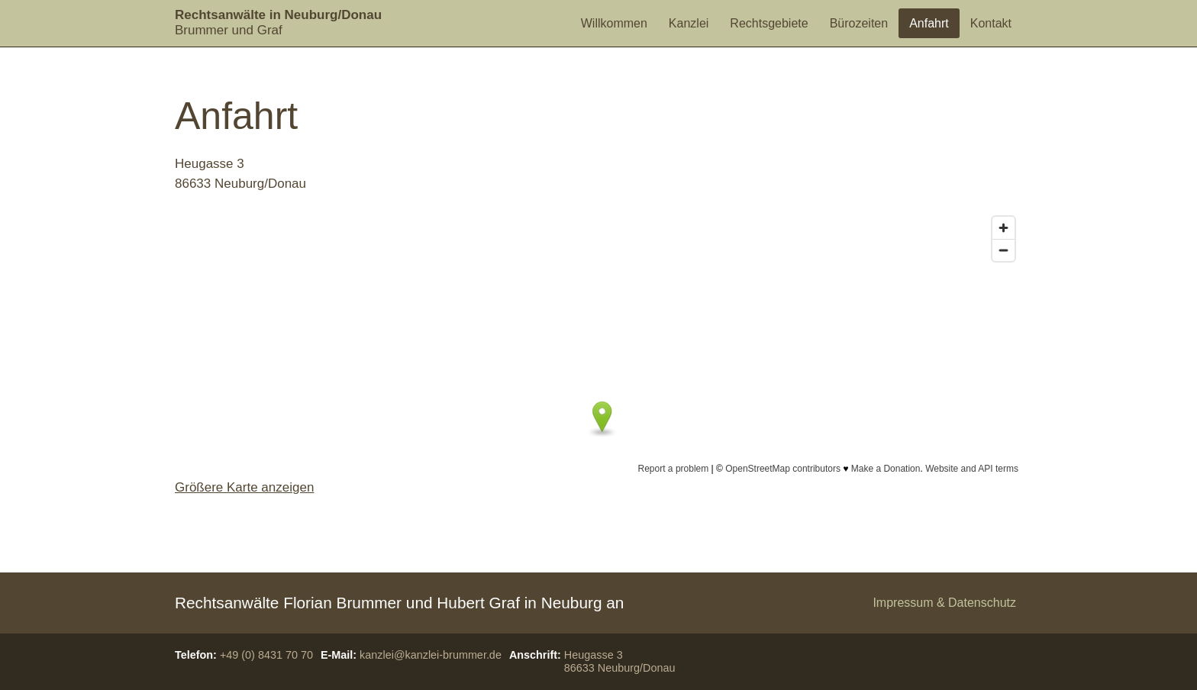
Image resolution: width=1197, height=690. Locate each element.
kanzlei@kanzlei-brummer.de (431, 655)
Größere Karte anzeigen (244, 487)
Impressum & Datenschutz (944, 602)
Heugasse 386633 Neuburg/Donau (620, 661)
